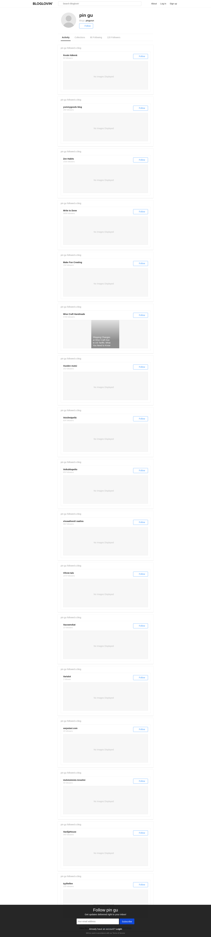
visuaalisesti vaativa (73, 521)
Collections (80, 37)
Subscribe (127, 921)
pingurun (90, 20)
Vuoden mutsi (70, 366)
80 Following (96, 37)
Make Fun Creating (72, 262)
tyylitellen (68, 883)
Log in (163, 3)
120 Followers (113, 37)
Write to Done (70, 210)
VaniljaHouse (69, 832)
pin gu (64, 48)
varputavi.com (70, 728)
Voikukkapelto (70, 469)
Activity (66, 37)
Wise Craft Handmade (74, 314)
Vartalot (67, 676)
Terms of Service (119, 933)
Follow (86, 26)
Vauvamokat (69, 625)
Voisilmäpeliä (69, 417)
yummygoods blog (72, 107)
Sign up (173, 3)
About (154, 3)
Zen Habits (68, 159)
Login (119, 929)
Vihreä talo (68, 573)
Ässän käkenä (70, 55)
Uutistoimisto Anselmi (74, 780)
